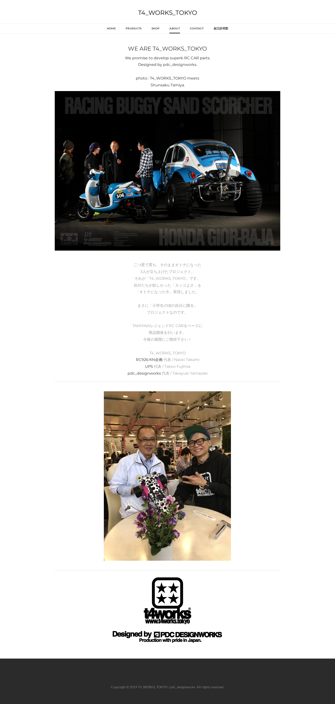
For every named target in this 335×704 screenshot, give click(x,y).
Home (111, 28)
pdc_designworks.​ (180, 64)
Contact (197, 28)
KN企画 (156, 359)
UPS (149, 366)
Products (134, 28)
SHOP (156, 28)
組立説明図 (221, 28)
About (174, 28)
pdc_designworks (144, 373)
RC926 (142, 359)
